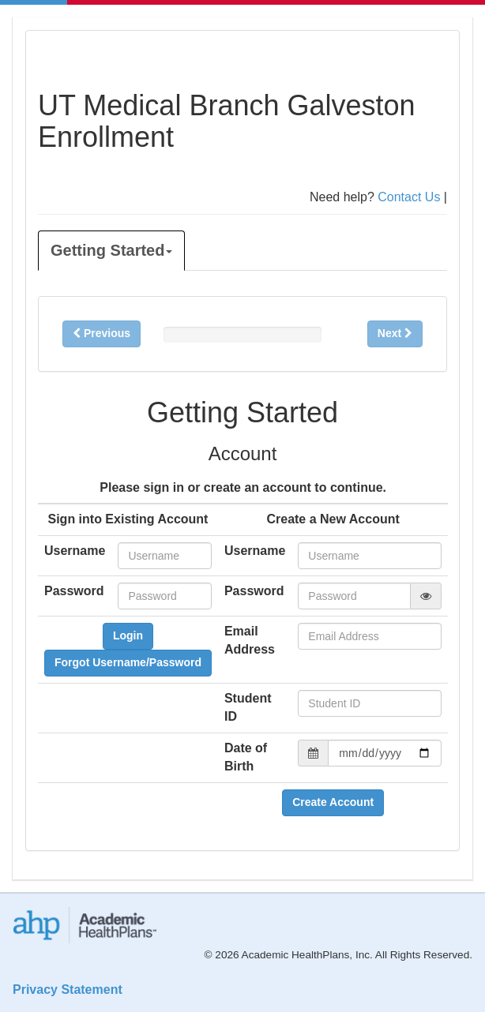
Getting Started (111, 250)
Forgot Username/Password (128, 662)
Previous (101, 333)
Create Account (333, 802)
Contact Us (409, 197)
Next (395, 333)
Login (128, 635)
